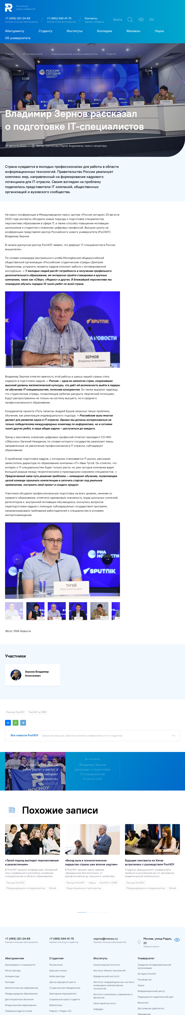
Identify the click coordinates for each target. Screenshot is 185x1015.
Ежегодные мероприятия (62, 920)
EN (151, 19)
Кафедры (98, 935)
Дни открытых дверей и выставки (23, 949)
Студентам (56, 885)
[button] (117, 452)
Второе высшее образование (20, 931)
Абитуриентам (14, 885)
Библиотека (55, 931)
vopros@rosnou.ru (105, 865)
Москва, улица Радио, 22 (157, 867)
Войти (117, 19)
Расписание (56, 891)
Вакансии (143, 929)
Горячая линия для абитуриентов (21, 21)
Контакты (91, 18)
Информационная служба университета (74, 54)
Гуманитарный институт (106, 891)
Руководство (145, 906)
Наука (141, 911)
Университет (146, 885)
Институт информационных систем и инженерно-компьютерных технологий (113, 912)
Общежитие (144, 940)
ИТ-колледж (100, 958)
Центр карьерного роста (62, 908)
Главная (9, 54)
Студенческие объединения (64, 914)
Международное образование (21, 920)
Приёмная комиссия (16, 943)
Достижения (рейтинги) (151, 935)
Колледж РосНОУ (102, 952)
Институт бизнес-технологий (109, 897)
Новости (111, 54)
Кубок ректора (57, 902)
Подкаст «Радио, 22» (60, 937)
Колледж (9, 908)
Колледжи (100, 946)
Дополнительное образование (21, 914)
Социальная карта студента (64, 925)
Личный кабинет (14, 954)
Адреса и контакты (148, 973)
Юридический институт (106, 902)
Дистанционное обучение (19, 925)
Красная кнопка (58, 897)
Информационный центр (151, 917)
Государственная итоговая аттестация (70, 949)
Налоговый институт (104, 929)
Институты (100, 885)
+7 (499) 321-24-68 (17, 18)
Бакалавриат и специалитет (20, 891)
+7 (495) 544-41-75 (59, 18)
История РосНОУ (147, 900)
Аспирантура (12, 902)
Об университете (32, 54)
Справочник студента (61, 943)
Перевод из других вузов (18, 937)
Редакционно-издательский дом (155, 923)
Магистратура (13, 897)
